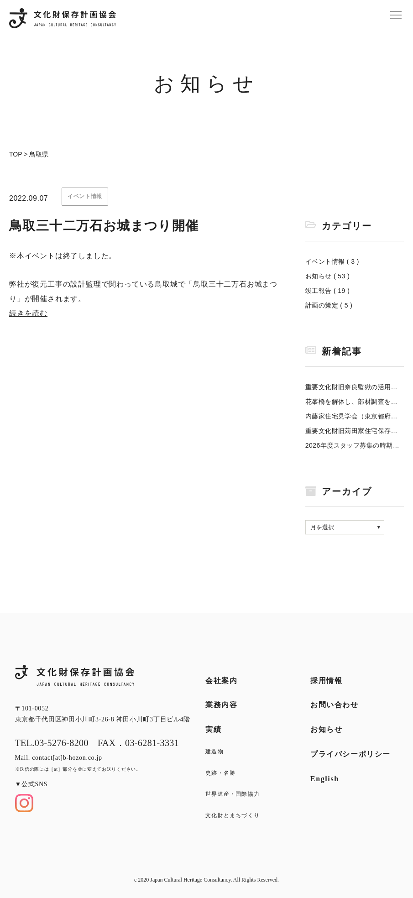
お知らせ (326, 729)
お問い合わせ (334, 705)
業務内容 (221, 705)
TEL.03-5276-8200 (52, 743)
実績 (213, 729)
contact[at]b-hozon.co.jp (67, 757)
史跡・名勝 (220, 773)
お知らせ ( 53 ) (327, 276)
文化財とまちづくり (232, 815)
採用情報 (326, 680)
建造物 (214, 751)
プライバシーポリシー (350, 754)
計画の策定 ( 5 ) (329, 305)
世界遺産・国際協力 (232, 794)
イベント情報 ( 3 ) (332, 261)
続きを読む (28, 313)
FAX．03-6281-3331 (138, 743)
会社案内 (221, 680)
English (324, 779)
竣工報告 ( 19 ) (327, 290)
